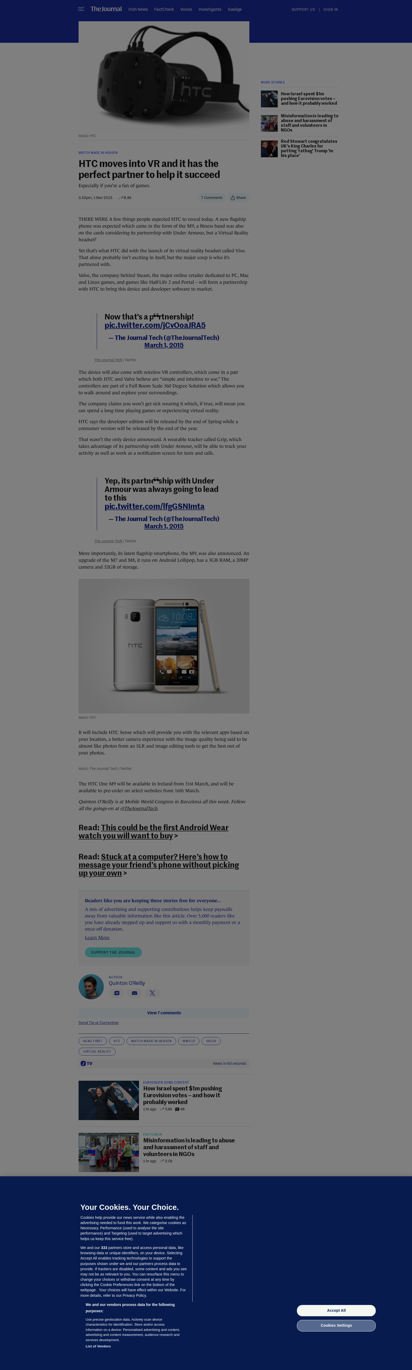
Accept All (336, 1310)
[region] (206, 1273)
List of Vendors (98, 1346)
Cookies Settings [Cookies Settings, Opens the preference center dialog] (336, 1326)
